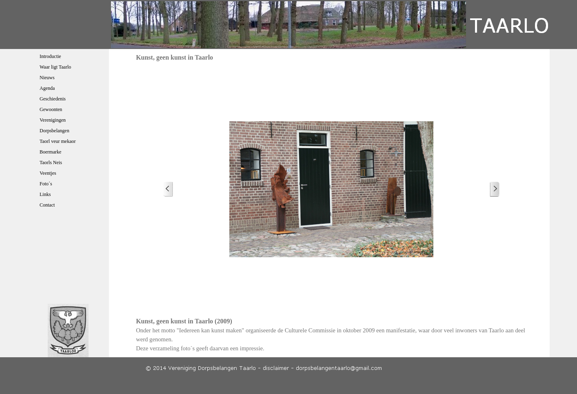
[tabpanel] (331, 334)
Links (45, 194)
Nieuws (47, 77)
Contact (47, 205)
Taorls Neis (51, 162)
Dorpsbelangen (54, 131)
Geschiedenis (53, 99)
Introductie (50, 56)
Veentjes (48, 173)
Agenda (47, 88)
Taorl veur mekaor (57, 141)
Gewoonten (51, 109)
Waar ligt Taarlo (55, 67)
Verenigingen (53, 120)
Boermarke (50, 152)
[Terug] (168, 189)
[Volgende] (494, 189)
